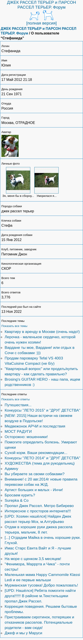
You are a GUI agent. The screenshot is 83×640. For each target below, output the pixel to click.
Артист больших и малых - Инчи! (34, 490)
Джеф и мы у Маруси (23, 633)
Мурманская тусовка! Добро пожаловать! (41, 585)
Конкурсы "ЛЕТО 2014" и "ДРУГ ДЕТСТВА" (42, 458)
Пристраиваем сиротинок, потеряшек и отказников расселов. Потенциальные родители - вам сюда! (39, 622)
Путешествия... (18, 405)
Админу (11, 468)
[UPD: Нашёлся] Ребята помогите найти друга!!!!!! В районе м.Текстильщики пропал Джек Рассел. (40, 595)
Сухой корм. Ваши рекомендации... (36, 452)
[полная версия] (41, 23)
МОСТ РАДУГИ (18, 431)
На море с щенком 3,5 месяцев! (33, 558)
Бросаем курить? (20, 495)
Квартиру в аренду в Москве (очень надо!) (42, 331)
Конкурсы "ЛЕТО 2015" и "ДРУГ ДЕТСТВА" (42, 410)
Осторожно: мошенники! (26, 437)
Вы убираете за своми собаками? (34, 474)
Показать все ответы (15, 399)
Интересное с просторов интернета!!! (38, 511)
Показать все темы (14, 326)
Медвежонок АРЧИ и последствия (35, 426)
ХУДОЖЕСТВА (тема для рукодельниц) (40, 463)
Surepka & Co (17, 500)
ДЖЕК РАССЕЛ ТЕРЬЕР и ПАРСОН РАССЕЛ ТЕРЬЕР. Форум (41, 4)
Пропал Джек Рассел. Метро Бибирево (39, 505)
